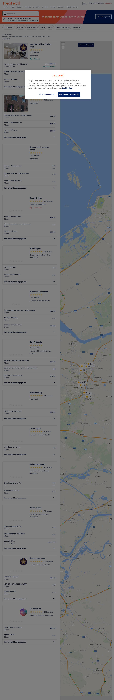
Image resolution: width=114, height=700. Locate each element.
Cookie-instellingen (47, 94)
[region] (58, 84)
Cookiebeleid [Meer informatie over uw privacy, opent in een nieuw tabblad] (67, 88)
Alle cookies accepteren (69, 94)
